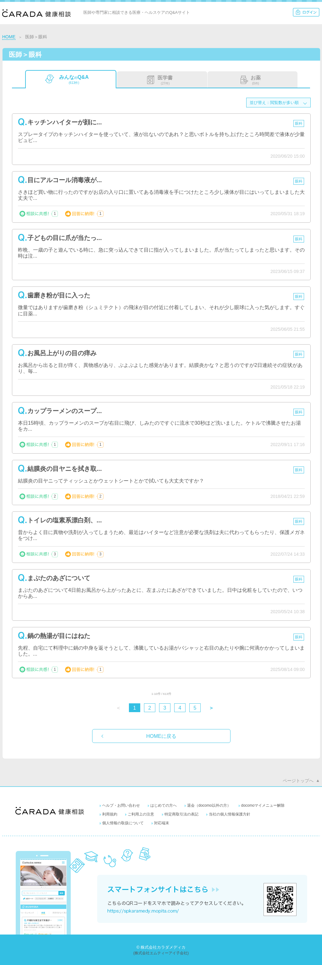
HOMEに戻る (161, 736)
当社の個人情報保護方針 (229, 814)
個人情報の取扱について (123, 823)
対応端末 (161, 823)
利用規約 (109, 814)
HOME (8, 36)
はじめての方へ (163, 805)
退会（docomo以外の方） (209, 805)
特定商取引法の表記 (181, 814)
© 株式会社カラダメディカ (161, 947)
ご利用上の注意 (141, 814)
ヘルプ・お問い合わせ (121, 805)
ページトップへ (298, 780)
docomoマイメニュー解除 (263, 805)
